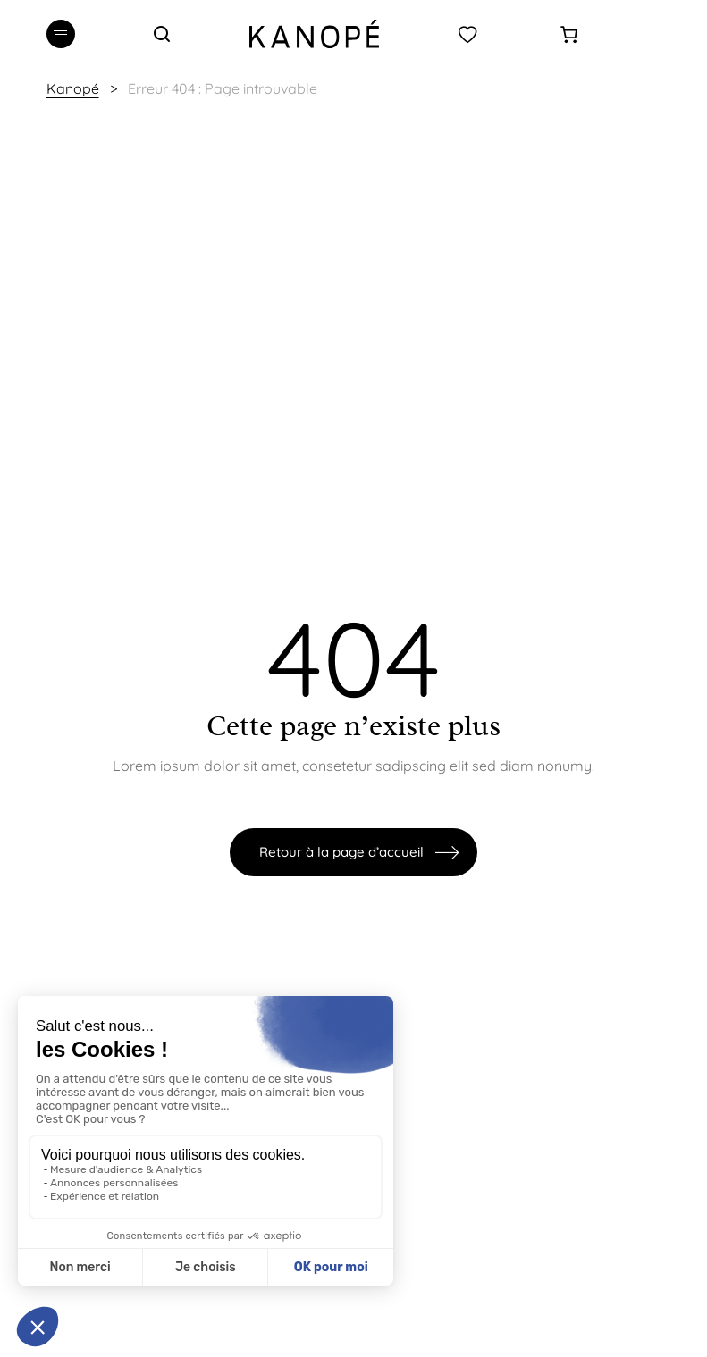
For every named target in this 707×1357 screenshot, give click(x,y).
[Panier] (569, 34)
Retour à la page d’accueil (341, 851)
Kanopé (72, 88)
